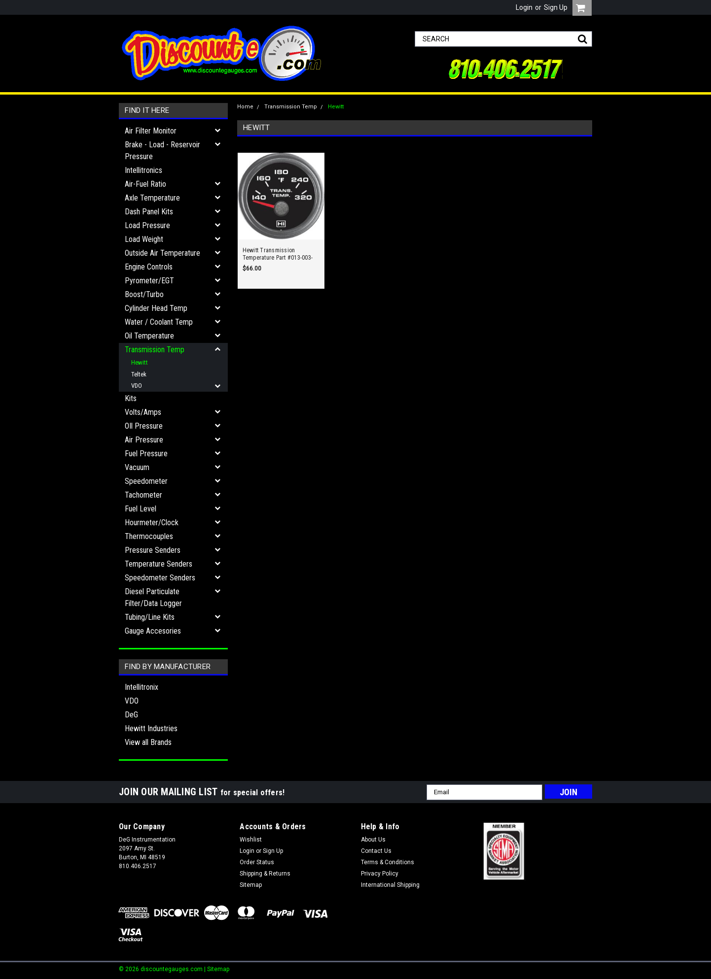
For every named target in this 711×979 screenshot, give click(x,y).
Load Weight (144, 239)
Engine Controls (149, 266)
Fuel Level (140, 508)
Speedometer (146, 481)
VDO (136, 385)
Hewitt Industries (151, 728)
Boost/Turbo (144, 294)
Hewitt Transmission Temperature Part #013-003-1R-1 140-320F (278, 254)
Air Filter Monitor (151, 130)
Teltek (138, 374)
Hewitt (139, 362)
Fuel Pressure (146, 453)
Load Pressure (147, 225)
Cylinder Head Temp (156, 308)
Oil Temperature (149, 335)
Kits (131, 398)
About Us (373, 839)
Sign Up (556, 7)
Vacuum (137, 467)
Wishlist (251, 839)
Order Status (257, 862)
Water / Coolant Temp (159, 322)
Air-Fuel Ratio (145, 184)
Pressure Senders (152, 550)
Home (245, 106)
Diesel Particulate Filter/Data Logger (153, 597)
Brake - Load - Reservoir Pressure (162, 150)
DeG (131, 714)
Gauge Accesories (153, 631)
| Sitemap (216, 969)
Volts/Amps (143, 412)
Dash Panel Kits (149, 211)
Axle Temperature (152, 198)
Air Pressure (144, 439)
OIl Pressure (144, 426)
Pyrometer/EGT (149, 280)
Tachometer (143, 495)
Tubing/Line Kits (150, 617)
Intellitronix (141, 687)
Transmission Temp (154, 349)
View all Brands (148, 742)
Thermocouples (149, 536)
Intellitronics (143, 170)
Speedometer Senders (160, 577)
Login (524, 7)
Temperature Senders (158, 564)
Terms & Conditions (387, 862)
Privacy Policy (379, 873)
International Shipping (390, 884)
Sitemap (251, 884)
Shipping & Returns (265, 873)
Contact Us (376, 850)
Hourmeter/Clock (151, 522)
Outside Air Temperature (162, 253)
